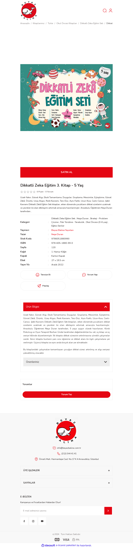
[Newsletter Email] (66, 510)
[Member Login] (111, 11)
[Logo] (29, 10)
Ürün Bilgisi (32, 306)
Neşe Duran (83, 218)
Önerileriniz (32, 362)
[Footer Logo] (66, 431)
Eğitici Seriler (57, 225)
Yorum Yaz (66, 394)
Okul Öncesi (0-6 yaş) (96, 222)
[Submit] (108, 511)
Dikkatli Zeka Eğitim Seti (63, 218)
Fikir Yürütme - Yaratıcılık (72, 222)
